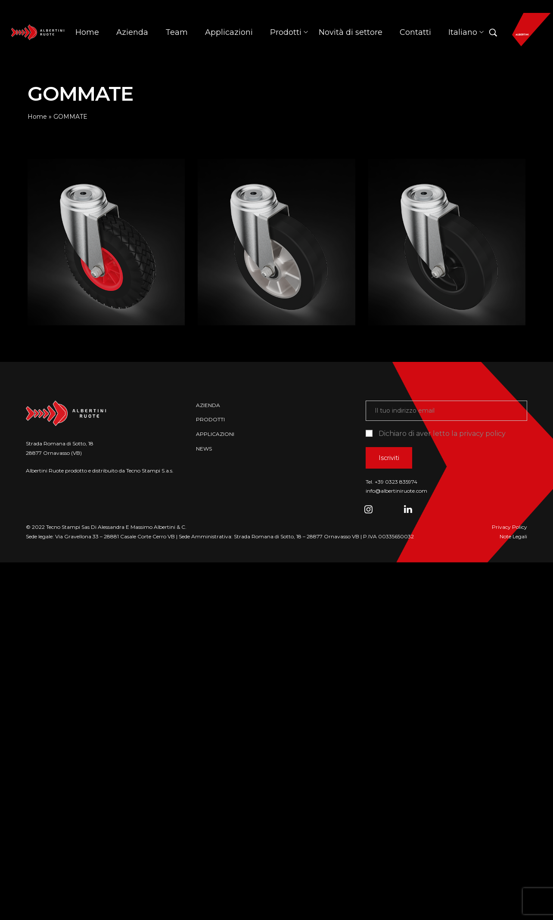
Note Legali (513, 536)
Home (37, 116)
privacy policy (482, 433)
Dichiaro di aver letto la (436, 433)
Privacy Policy (509, 527)
